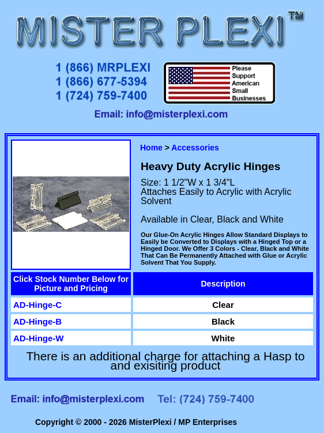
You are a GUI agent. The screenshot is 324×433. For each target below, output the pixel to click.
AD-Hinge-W (38, 338)
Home (151, 147)
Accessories (195, 147)
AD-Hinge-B (37, 321)
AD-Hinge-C (37, 305)
